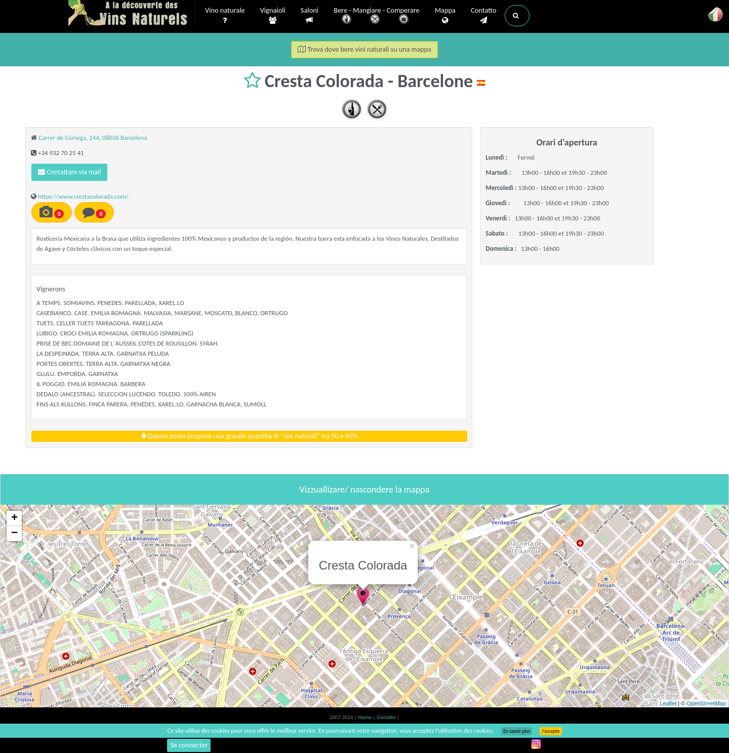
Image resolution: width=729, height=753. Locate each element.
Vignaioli (273, 16)
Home (365, 717)
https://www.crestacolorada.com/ (83, 196)
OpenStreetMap (706, 703)
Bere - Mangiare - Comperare (377, 16)
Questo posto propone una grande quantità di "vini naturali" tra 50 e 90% (249, 436)
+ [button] (14, 518)
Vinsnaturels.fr (131, 13)
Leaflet (668, 703)
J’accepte (550, 731)
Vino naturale (225, 16)
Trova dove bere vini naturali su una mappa (364, 49)
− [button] (14, 533)
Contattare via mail (69, 172)
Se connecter (189, 745)
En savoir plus (516, 731)
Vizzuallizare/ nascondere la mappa (365, 489)
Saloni (309, 15)
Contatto (484, 16)
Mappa (445, 16)
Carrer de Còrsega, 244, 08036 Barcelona (92, 137)
